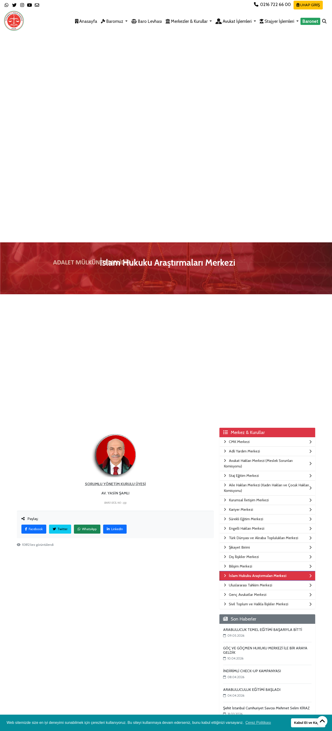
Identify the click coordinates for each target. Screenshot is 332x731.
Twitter (60, 529)
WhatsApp (87, 529)
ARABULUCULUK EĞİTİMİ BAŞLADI (251, 689)
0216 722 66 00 (273, 4)
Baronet (310, 21)
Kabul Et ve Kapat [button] (308, 723)
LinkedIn (115, 529)
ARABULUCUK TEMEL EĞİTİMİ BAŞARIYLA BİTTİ (262, 629)
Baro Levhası (146, 21)
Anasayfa (86, 21)
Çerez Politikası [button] (258, 723)
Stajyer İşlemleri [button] (277, 21)
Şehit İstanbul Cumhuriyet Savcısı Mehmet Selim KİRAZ (266, 708)
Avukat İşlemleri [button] (234, 21)
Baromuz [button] (112, 21)
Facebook (34, 529)
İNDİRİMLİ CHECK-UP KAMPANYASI (252, 671)
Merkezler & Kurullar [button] (187, 21)
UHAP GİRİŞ (308, 5)
